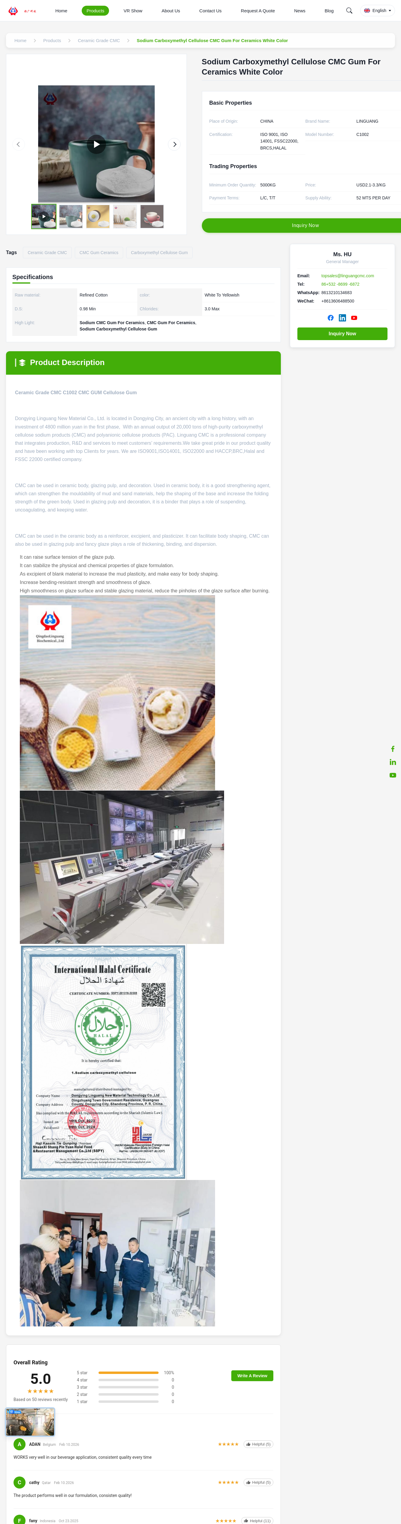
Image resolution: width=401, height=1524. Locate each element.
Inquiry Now (342, 333)
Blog (329, 10)
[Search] (349, 11)
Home (61, 10)
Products (95, 10)
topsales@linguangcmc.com (347, 275)
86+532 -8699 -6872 (340, 284)
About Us (171, 10)
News (299, 10)
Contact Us (210, 10)
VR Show (132, 10)
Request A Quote (258, 10)
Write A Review (252, 1375)
